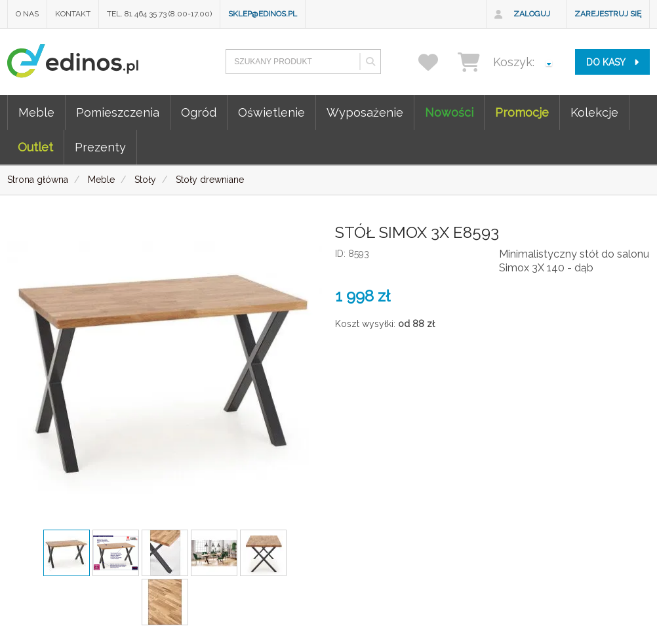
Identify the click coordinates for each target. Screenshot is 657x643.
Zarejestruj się (607, 13)
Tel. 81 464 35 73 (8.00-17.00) (159, 13)
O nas (27, 13)
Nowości (449, 112)
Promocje (522, 112)
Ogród (198, 112)
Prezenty (100, 147)
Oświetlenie (271, 112)
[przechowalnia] (436, 62)
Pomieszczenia (117, 112)
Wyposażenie (365, 112)
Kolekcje (594, 112)
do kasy (612, 62)
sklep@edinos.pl (262, 13)
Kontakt (72, 13)
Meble (36, 112)
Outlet (35, 147)
